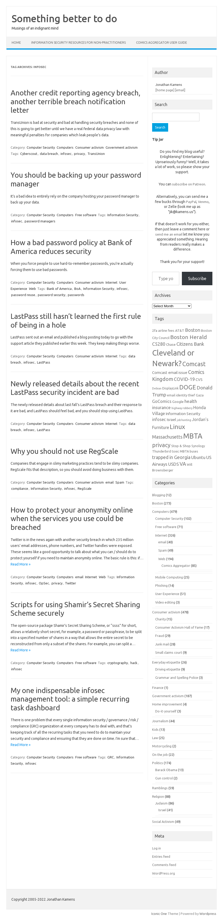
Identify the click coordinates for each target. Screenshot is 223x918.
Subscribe (197, 278)
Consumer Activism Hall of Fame (179, 627)
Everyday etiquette (166, 662)
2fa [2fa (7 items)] (154, 330)
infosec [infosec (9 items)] (159, 419)
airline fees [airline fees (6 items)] (166, 330)
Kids (155, 729)
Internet (111, 282)
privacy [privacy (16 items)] (161, 445)
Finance (157, 687)
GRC (110, 757)
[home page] (164, 90)
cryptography (117, 663)
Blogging (158, 495)
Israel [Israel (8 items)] (171, 419)
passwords (76, 295)
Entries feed (161, 856)
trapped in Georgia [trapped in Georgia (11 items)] (171, 457)
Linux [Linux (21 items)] (177, 426)
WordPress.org (163, 873)
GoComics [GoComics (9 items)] (162, 401)
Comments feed (164, 865)
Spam (119, 482)
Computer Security (41, 147)
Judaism (161, 803)
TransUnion (96, 153)
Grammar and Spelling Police (176, 677)
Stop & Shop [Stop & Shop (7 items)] (181, 446)
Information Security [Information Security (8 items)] (183, 413)
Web (32, 288)
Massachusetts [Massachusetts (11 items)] (167, 436)
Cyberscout (28, 153)
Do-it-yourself (165, 711)
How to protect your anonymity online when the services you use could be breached (72, 518)
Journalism (160, 721)
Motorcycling (162, 746)
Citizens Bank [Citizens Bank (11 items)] (190, 344)
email (110, 482)
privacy (79, 153)
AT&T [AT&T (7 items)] (179, 330)
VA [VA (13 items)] (183, 464)
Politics (157, 763)
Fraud (159, 635)
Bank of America (59, 288)
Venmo (203, 202)
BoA (77, 288)
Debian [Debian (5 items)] (156, 388)
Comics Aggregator (175, 565)
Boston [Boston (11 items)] (192, 330)
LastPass (43, 362)
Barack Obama (166, 770)
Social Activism (163, 821)
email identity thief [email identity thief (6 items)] (181, 395)
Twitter (70, 583)
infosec (66, 153)
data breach (49, 153)
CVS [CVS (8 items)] (199, 379)
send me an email (168, 234)
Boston (157, 503)
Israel (162, 810)
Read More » (21, 564)
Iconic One (159, 913)
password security (51, 295)
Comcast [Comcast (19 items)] (194, 363)
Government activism (122, 147)
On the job (160, 754)
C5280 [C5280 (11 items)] (158, 344)
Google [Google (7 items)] (178, 402)
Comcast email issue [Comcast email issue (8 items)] (169, 372)
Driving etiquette (167, 669)
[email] (180, 90)
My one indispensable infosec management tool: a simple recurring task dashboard (70, 699)
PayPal (191, 202)
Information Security (122, 215)
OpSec (44, 583)
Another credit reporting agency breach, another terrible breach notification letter (75, 101)
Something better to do (64, 18)
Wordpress (207, 913)
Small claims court (168, 652)
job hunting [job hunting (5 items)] (184, 420)
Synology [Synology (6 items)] (198, 446)
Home (16, 42)
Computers (65, 147)
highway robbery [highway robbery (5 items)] (182, 408)
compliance (19, 488)
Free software (85, 215)
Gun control (164, 778)
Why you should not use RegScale (64, 451)
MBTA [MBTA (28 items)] (192, 436)
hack (133, 663)
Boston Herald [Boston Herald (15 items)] (188, 337)
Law (155, 738)
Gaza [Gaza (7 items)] (200, 395)
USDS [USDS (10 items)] (173, 464)
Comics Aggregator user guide (161, 42)
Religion (158, 796)
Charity (160, 619)
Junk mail (162, 644)
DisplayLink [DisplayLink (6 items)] (170, 388)
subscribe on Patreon (188, 184)
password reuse (23, 295)
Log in (156, 848)
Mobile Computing (169, 577)
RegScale (85, 488)
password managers (40, 221)
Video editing (165, 602)
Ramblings (160, 788)
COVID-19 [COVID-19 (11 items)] (184, 379)
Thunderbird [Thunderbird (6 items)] (161, 451)
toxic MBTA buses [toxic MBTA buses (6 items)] (185, 451)
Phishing (161, 585)
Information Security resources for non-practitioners (78, 42)
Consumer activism (89, 147)
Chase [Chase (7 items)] (171, 344)
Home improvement (167, 704)
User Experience (167, 594)
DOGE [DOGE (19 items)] (187, 387)
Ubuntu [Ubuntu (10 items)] (198, 457)
